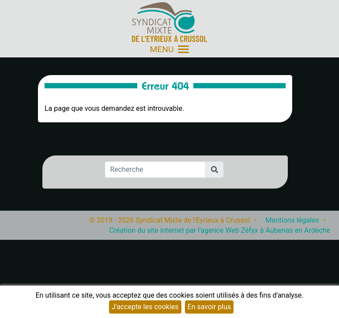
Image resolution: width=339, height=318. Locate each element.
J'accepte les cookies (145, 307)
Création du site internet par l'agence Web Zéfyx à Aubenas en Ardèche (219, 230)
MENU (169, 49)
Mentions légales (292, 220)
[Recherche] (155, 169)
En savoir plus (209, 307)
